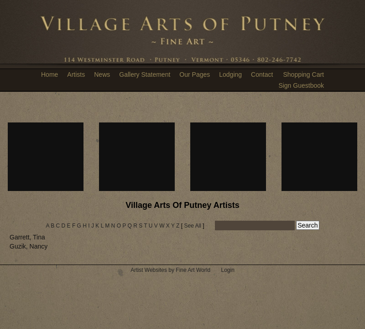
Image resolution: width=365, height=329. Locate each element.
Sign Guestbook (301, 85)
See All (192, 226)
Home (49, 74)
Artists (76, 74)
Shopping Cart (303, 74)
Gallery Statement (144, 74)
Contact (262, 74)
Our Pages (194, 74)
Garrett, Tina (27, 237)
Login (227, 270)
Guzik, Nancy (28, 246)
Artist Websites (148, 270)
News (102, 74)
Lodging (230, 74)
